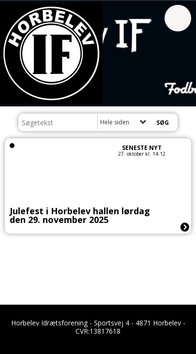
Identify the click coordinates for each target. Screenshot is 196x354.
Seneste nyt (142, 147)
